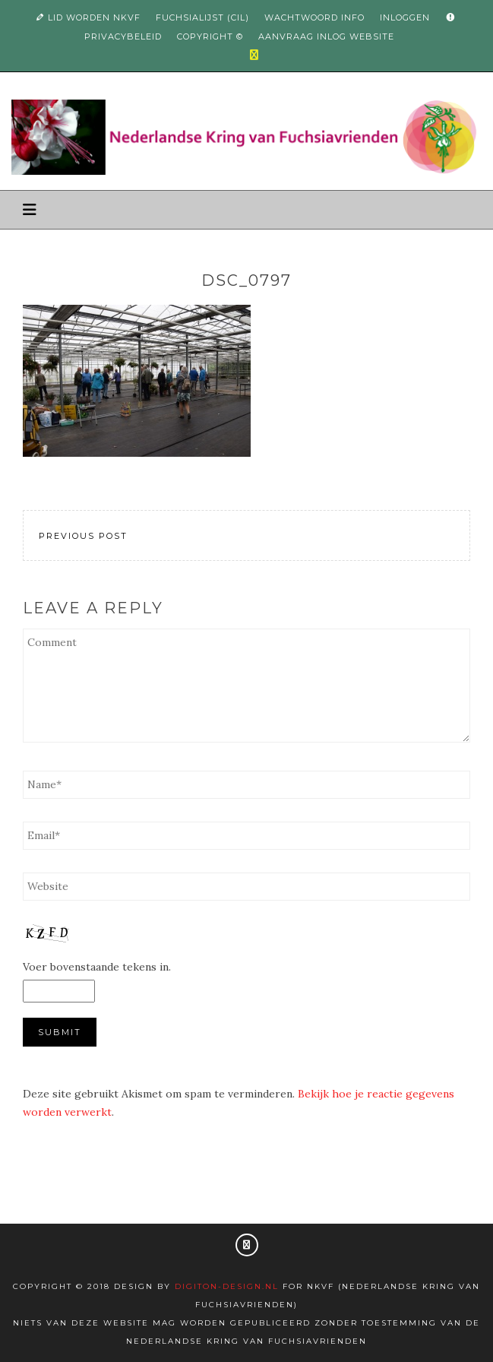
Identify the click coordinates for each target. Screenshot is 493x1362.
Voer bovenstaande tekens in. (97, 967)
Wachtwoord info (314, 17)
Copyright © (210, 36)
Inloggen (405, 17)
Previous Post (83, 536)
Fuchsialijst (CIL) (202, 17)
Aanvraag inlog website (326, 36)
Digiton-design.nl (227, 1286)
